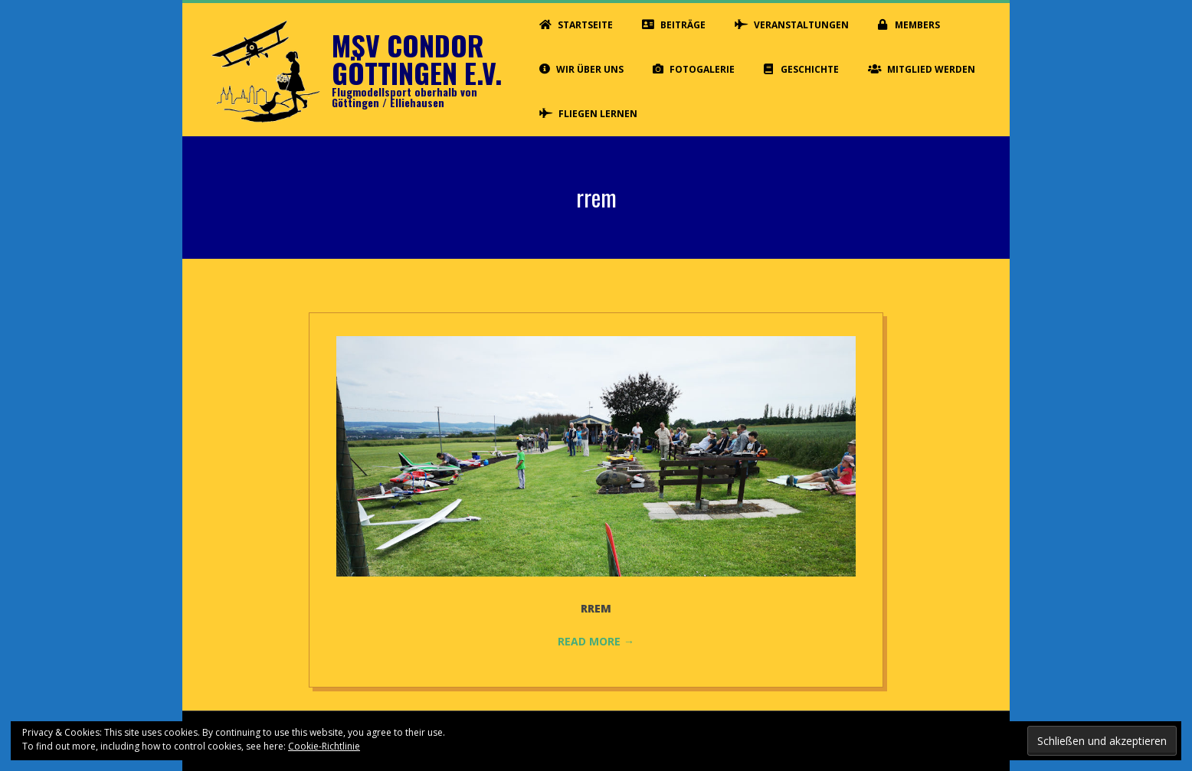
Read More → (596, 641)
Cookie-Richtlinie (324, 746)
